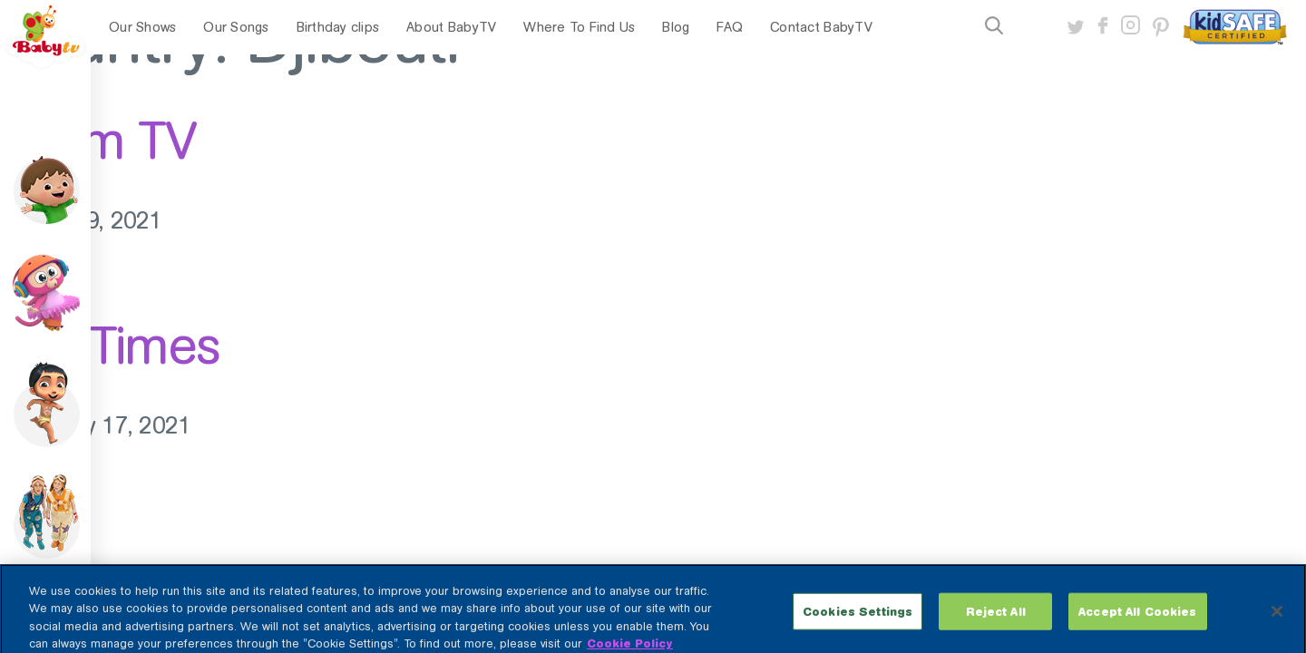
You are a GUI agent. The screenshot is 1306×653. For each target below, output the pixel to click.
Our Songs (235, 27)
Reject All (996, 624)
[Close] (1277, 624)
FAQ (729, 27)
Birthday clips (338, 27)
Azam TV (98, 141)
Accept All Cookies (1137, 624)
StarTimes (110, 345)
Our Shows (142, 27)
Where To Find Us (579, 27)
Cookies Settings (857, 624)
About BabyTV (451, 27)
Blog (675, 27)
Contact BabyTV (821, 27)
